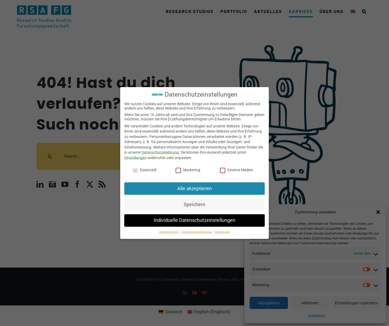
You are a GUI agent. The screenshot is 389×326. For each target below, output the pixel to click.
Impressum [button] (222, 232)
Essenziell (144, 170)
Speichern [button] (194, 204)
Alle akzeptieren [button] (194, 188)
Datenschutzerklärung (160, 152)
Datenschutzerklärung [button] (197, 232)
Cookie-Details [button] (169, 232)
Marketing (188, 170)
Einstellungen (135, 158)
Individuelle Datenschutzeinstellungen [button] (194, 220)
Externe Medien (236, 170)
